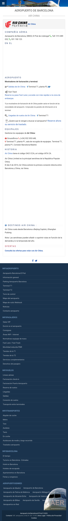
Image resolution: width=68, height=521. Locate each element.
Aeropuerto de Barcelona (34, 10)
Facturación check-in (11, 379)
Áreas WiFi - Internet (11, 334)
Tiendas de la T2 (9, 355)
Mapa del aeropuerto (11, 298)
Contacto (9, 515)
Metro (5, 420)
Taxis (5, 432)
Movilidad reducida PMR (12, 347)
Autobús (6, 428)
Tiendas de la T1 (9, 351)
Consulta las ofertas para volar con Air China (24, 251)
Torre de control (9, 294)
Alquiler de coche (9, 415)
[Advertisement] (41, 56)
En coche (6, 436)
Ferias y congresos (10, 477)
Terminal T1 (7, 286)
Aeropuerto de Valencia (38, 496)
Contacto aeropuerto (11, 311)
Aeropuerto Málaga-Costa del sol (46, 492)
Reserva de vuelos (10, 388)
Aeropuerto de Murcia (50, 500)
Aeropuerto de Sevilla (31, 500)
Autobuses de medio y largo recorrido (17, 440)
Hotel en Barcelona (10, 464)
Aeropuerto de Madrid (11, 488)
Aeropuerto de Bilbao (11, 500)
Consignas (7, 330)
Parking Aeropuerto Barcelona (15, 282)
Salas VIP (6, 322)
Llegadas (6, 392)
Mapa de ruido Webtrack (12, 302)
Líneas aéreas (8, 375)
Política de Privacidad (54, 515)
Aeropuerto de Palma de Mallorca (16, 492)
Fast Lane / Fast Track (11, 343)
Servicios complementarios (13, 360)
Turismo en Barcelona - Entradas (15, 460)
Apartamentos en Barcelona (14, 473)
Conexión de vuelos (10, 400)
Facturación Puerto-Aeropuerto (15, 383)
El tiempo (6, 456)
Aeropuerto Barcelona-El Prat (14, 273)
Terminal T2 (7, 290)
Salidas (6, 396)
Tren (4, 424)
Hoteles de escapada (11, 468)
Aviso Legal (41, 515)
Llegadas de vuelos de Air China (21, 115)
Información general (11, 277)
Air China (34, 15)
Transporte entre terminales (14, 404)
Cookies (34, 518)
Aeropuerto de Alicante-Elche (14, 496)
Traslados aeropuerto (11, 445)
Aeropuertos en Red (11, 504)
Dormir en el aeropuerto (12, 326)
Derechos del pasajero (11, 364)
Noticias (6, 307)
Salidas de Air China (16, 87)
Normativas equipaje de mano (15, 339)
